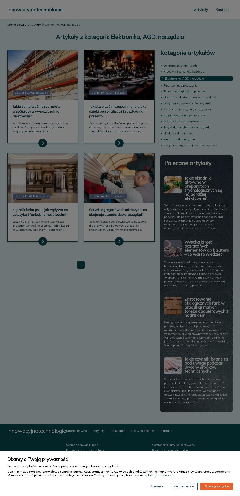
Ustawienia (156, 486)
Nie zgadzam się (184, 486)
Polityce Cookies (160, 475)
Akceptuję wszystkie (217, 486)
